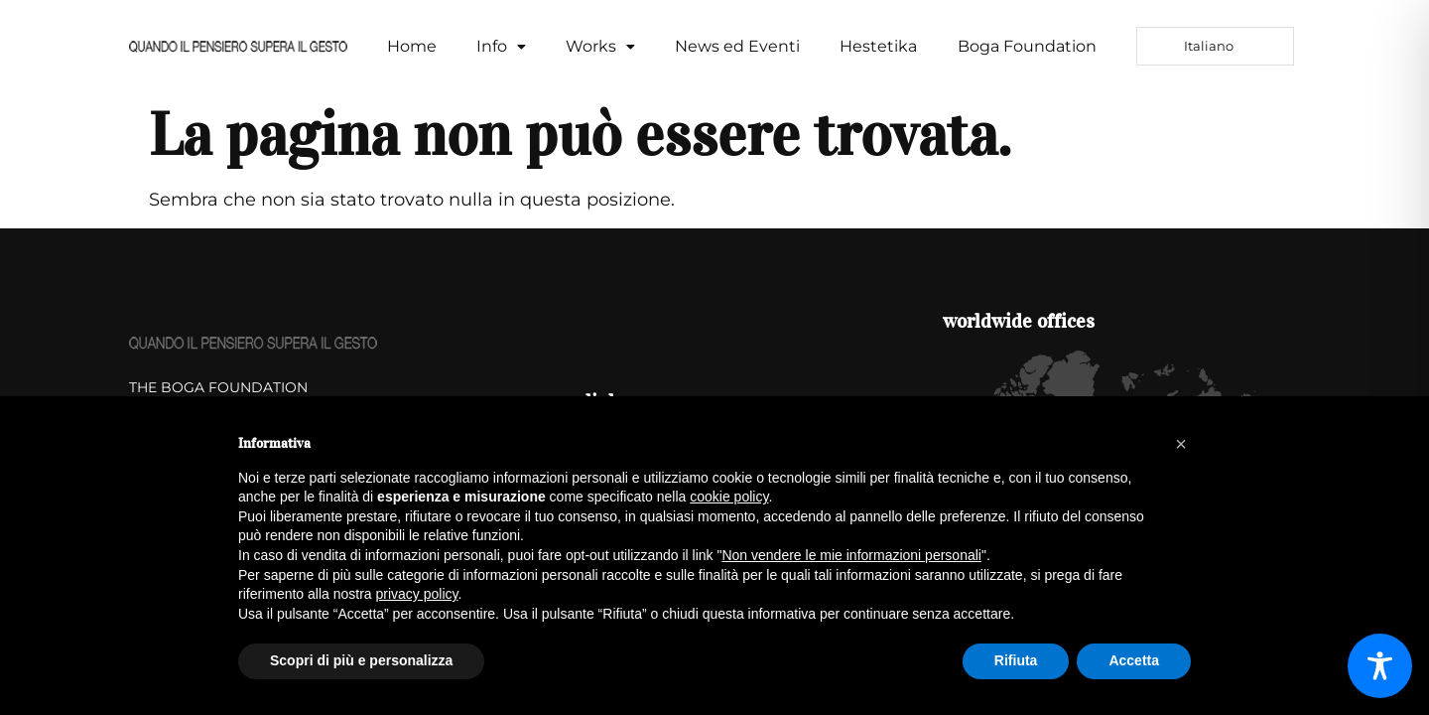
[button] (501, 47)
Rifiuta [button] (1016, 660)
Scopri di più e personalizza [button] (361, 660)
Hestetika (878, 46)
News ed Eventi (737, 46)
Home (412, 46)
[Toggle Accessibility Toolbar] (1380, 666)
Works (600, 46)
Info (501, 46)
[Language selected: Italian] (1215, 46)
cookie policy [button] (729, 496)
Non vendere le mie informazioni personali (850, 555)
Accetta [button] (1133, 660)
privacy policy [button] (417, 594)
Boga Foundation (1027, 46)
